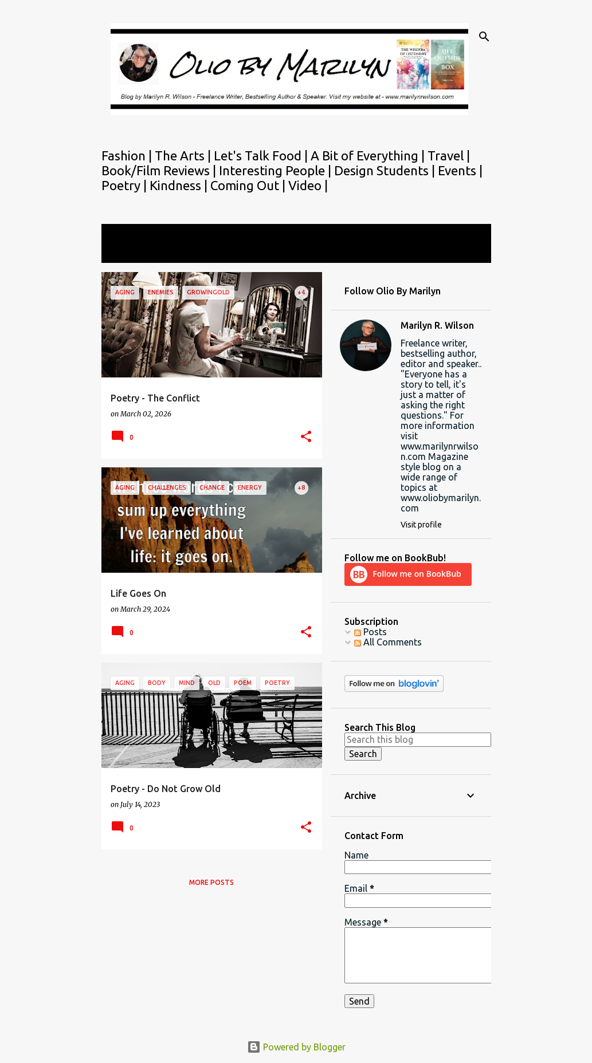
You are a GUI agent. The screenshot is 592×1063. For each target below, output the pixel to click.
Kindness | (180, 185)
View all (125, 252)
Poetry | (125, 185)
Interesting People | (276, 170)
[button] (306, 437)
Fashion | (128, 155)
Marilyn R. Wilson (437, 325)
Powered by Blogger (296, 1047)
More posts (211, 882)
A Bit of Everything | (369, 155)
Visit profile (421, 524)
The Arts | (184, 155)
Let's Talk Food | (262, 155)
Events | (460, 170)
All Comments (388, 642)
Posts (370, 632)
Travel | (449, 155)
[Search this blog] (417, 739)
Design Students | (386, 170)
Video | (308, 185)
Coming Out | (249, 185)
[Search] (484, 36)
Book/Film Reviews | (160, 170)
